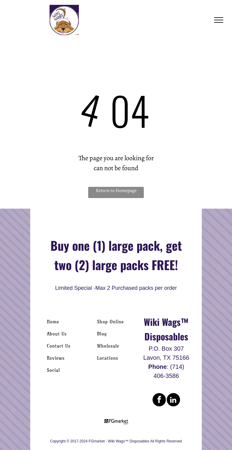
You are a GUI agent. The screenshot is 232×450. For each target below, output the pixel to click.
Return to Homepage (116, 190)
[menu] (219, 20)
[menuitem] (66, 322)
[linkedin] (173, 400)
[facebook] (159, 400)
